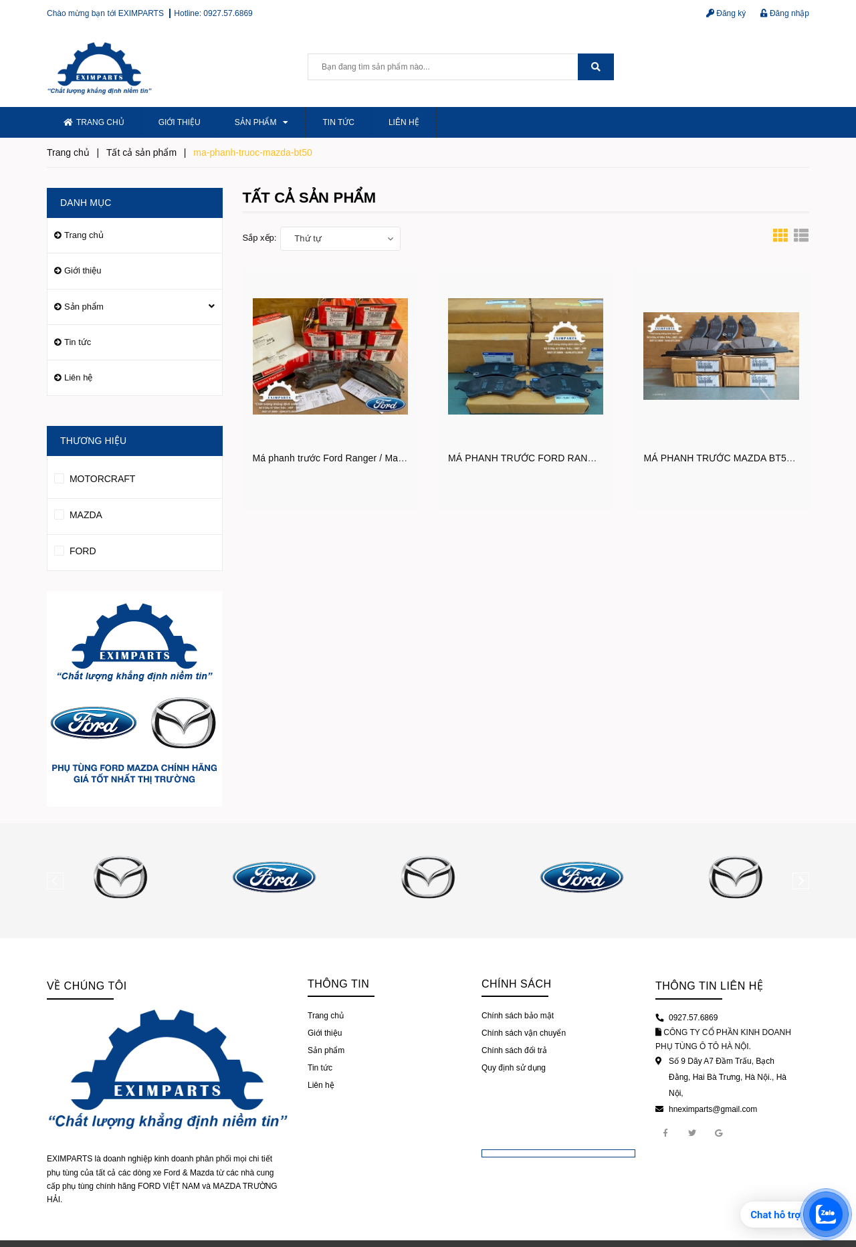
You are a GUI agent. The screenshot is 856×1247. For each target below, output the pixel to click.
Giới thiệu (179, 122)
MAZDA (78, 512)
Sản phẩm (262, 122)
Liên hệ (404, 122)
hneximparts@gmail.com (713, 1109)
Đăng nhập (784, 13)
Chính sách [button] (516, 984)
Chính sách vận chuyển (523, 1033)
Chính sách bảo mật (517, 1015)
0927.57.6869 (227, 13)
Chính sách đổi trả (514, 1050)
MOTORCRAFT (94, 476)
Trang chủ (94, 122)
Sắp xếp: (260, 238)
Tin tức (338, 122)
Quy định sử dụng (513, 1067)
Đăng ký (726, 13)
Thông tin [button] (338, 984)
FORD (75, 549)
